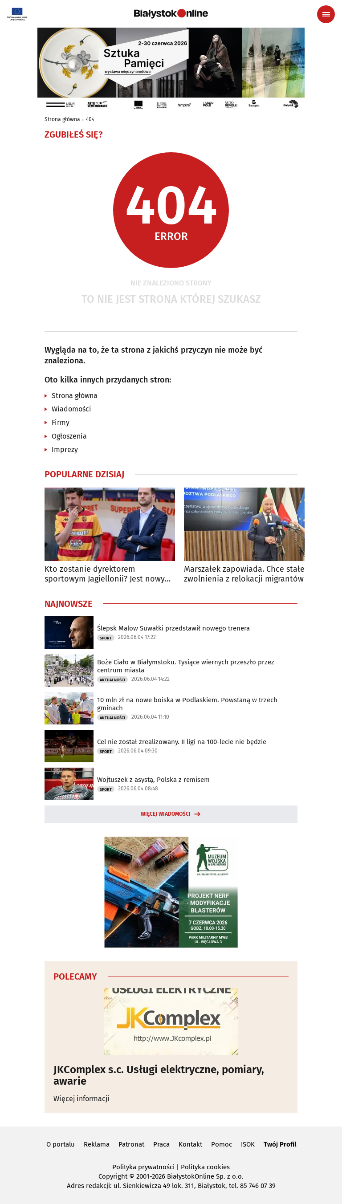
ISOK (248, 1144)
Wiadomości (71, 409)
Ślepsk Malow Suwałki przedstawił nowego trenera (173, 628)
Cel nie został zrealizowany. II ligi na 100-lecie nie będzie (181, 742)
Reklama (97, 1144)
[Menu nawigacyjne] (326, 14)
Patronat (131, 1144)
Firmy (60, 422)
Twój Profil (280, 1144)
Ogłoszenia (69, 436)
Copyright (112, 1176)
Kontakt (190, 1144)
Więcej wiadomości (166, 814)
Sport (106, 638)
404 (90, 119)
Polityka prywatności (143, 1167)
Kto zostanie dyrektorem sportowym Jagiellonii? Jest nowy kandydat (105, 574)
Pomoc (221, 1144)
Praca (161, 1144)
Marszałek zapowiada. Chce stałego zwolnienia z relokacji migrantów (249, 574)
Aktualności (112, 680)
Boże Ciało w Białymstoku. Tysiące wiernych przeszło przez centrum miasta (185, 666)
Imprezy (65, 449)
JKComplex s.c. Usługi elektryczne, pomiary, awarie (158, 1075)
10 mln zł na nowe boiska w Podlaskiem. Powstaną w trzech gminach (187, 704)
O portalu (60, 1144)
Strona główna (62, 119)
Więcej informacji (81, 1098)
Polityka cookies (205, 1167)
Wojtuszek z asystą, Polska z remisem (153, 780)
